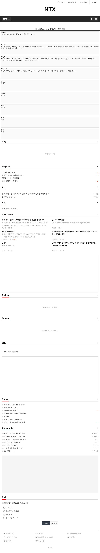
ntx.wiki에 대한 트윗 (11, 351)
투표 (46, 523)
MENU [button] (6, 19)
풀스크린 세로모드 (11, 518)
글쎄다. (6, 416)
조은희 (3, 93)
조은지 (3, 81)
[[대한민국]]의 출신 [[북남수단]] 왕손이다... (17, 34)
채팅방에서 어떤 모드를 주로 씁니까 (15, 503)
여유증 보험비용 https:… (12, 442)
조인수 (3, 57)
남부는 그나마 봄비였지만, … (13, 419)
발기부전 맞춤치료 (8, 197)
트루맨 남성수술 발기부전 (12, 448)
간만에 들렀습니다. (9, 172)
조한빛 (3, 44)
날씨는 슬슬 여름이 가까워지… (14, 413)
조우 (2, 118)
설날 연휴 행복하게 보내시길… (13, 175)
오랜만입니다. (8, 451)
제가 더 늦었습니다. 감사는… (13, 433)
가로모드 (7, 508)
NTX (50, 9)
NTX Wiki (61, 29)
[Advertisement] (50, 273)
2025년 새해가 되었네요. (11, 178)
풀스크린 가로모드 (11, 511)
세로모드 (7, 514)
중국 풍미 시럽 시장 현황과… (13, 404)
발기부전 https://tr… (10, 445)
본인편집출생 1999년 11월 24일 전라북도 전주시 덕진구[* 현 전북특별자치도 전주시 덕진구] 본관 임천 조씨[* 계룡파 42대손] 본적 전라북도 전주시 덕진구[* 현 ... (50, 47)
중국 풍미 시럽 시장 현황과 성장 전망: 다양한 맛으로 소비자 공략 (25, 194)
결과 (54, 523)
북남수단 (4, 69)
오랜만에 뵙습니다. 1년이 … (13, 436)
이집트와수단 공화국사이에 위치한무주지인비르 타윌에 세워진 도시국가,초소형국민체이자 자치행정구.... (39, 71)
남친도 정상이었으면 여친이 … (14, 439)
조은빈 (3, 105)
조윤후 (3, 32)
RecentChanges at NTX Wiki (45, 29)
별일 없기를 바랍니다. (10, 181)
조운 (2, 130)
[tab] (50, 503)
